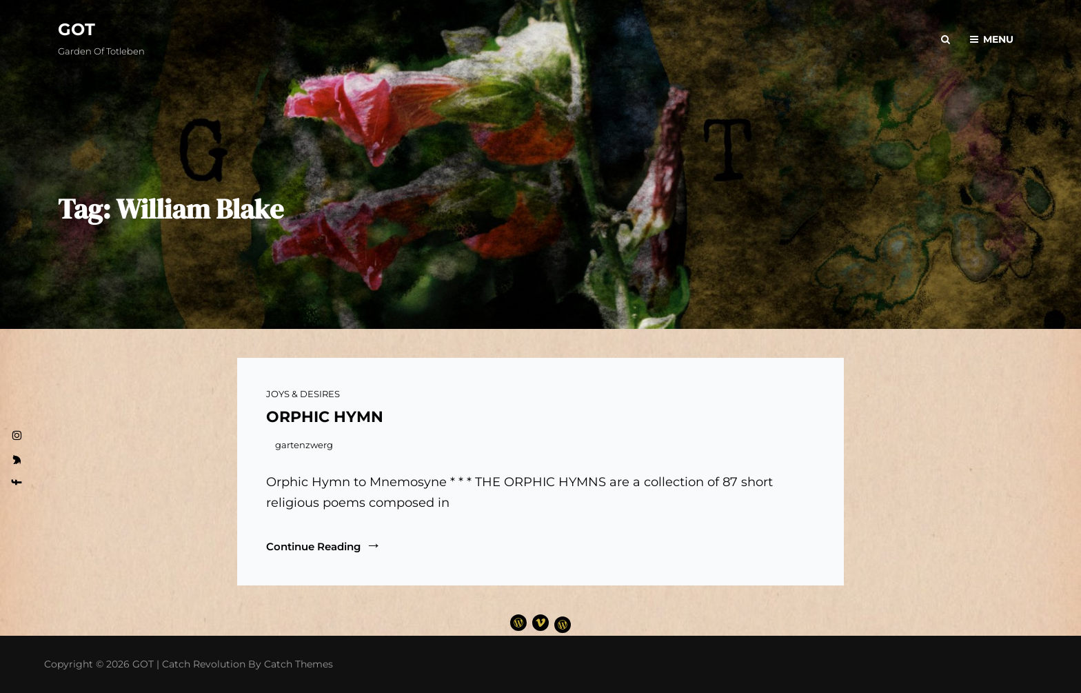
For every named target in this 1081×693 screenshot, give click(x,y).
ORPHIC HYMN (324, 417)
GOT (76, 29)
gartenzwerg (304, 444)
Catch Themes (298, 664)
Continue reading (323, 545)
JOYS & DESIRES (303, 393)
